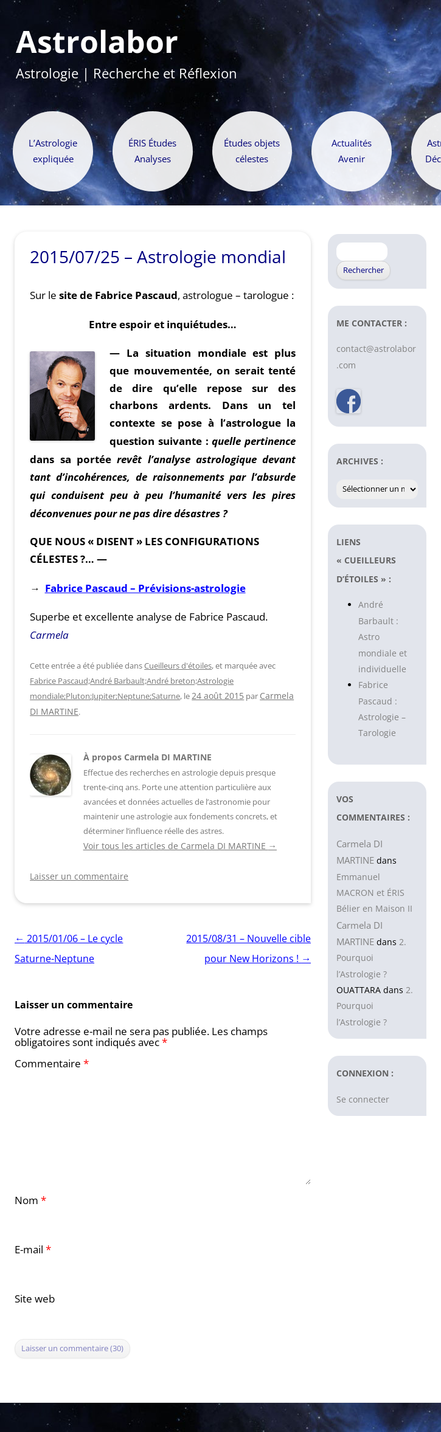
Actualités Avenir (352, 151)
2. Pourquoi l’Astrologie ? (371, 958)
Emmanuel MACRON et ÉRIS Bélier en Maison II (374, 893)
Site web (35, 1299)
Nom (30, 1200)
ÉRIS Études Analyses (152, 151)
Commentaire (52, 1063)
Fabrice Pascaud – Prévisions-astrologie (145, 588)
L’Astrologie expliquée (53, 151)
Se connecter (362, 1099)
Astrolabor (97, 42)
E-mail (33, 1249)
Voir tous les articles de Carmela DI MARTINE (180, 846)
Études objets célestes (252, 151)
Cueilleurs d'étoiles (178, 665)
